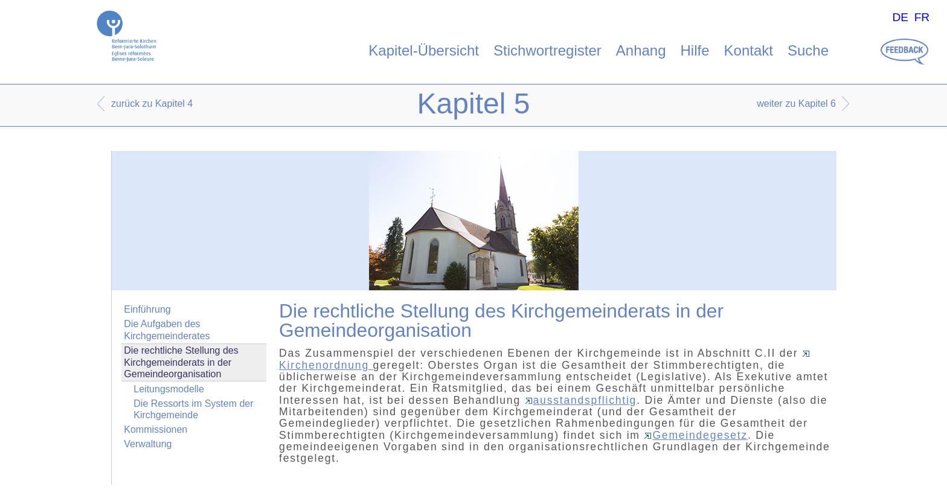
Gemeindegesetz (696, 435)
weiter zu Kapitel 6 (796, 103)
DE (900, 17)
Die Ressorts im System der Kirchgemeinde (193, 409)
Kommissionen (155, 429)
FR (922, 17)
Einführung (147, 309)
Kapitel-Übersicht (423, 50)
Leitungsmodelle (168, 389)
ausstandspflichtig (581, 400)
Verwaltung (148, 444)
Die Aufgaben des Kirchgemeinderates (167, 329)
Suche (808, 50)
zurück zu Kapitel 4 (152, 103)
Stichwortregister (547, 50)
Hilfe (695, 50)
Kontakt (748, 50)
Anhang (641, 50)
